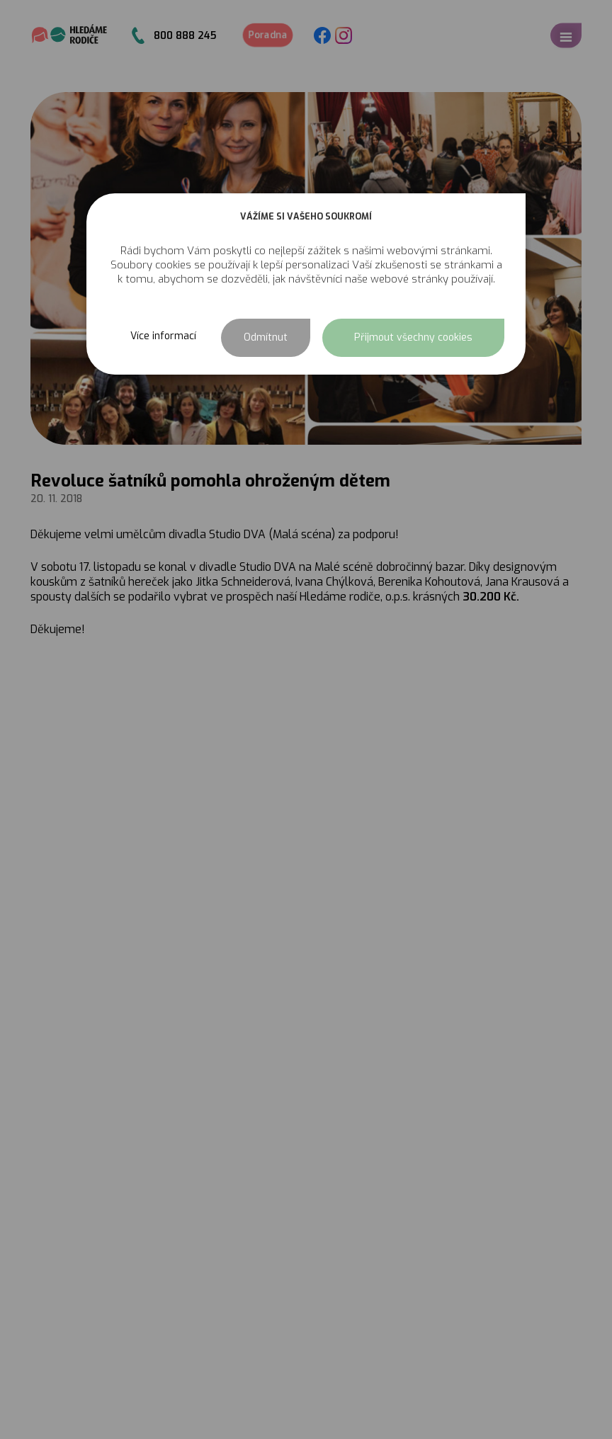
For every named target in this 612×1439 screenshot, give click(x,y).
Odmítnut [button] (266, 337)
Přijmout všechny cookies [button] (413, 337)
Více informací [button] (163, 336)
